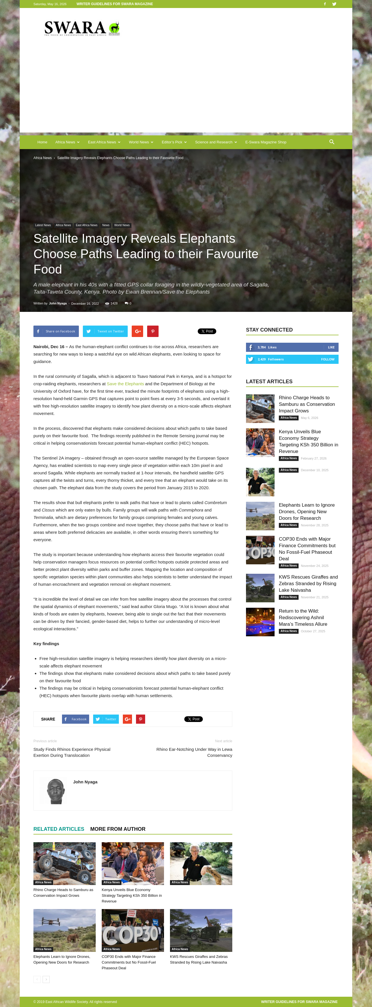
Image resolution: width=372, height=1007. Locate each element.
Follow (328, 359)
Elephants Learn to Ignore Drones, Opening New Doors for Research (307, 511)
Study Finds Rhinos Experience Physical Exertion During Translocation (71, 752)
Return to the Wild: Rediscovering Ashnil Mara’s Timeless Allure (303, 617)
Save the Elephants (125, 383)
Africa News (67, 142)
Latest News (43, 225)
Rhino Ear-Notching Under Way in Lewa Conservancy (194, 752)
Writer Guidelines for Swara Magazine (115, 4)
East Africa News (104, 142)
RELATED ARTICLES (58, 829)
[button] (332, 142)
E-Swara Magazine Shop (266, 142)
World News (141, 142)
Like (331, 347)
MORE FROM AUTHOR (117, 829)
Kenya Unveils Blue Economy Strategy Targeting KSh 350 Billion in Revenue (132, 895)
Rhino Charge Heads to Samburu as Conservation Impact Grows (307, 404)
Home (42, 142)
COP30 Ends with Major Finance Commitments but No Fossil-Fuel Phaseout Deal (129, 962)
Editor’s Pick (174, 142)
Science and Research (216, 142)
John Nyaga (58, 303)
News (105, 225)
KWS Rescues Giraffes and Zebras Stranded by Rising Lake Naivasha (308, 583)
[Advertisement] (186, 93)
